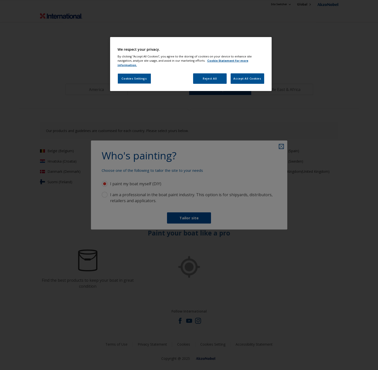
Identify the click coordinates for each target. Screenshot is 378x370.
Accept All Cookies (247, 78)
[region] (191, 64)
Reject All (210, 78)
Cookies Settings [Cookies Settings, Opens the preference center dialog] (134, 78)
